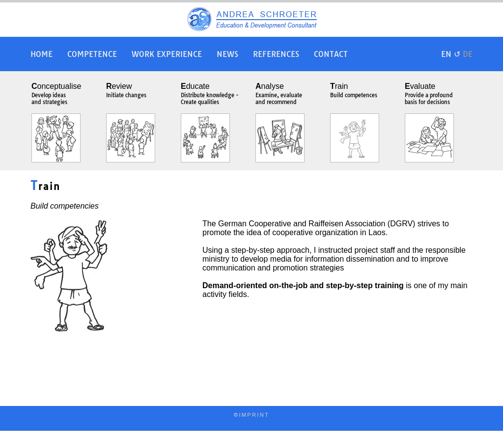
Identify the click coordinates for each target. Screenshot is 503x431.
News (227, 54)
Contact (331, 54)
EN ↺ (457, 54)
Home (41, 54)
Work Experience (167, 54)
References (276, 54)
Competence (92, 54)
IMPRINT (254, 415)
